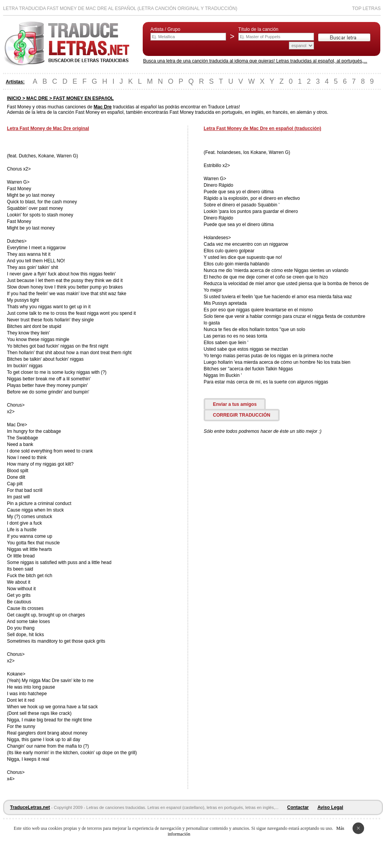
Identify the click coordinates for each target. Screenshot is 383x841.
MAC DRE (37, 98)
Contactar (298, 807)
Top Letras (366, 8)
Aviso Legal (330, 807)
